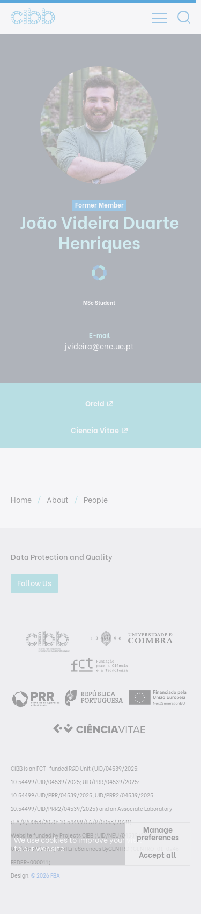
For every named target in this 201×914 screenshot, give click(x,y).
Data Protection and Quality (62, 556)
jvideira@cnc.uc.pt (99, 345)
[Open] (159, 18)
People (96, 499)
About (58, 499)
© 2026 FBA (45, 875)
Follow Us (34, 582)
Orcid (99, 403)
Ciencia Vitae (99, 429)
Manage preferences (158, 833)
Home (22, 499)
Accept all (157, 854)
